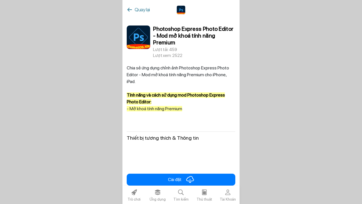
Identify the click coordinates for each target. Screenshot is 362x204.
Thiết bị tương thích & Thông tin (163, 138)
